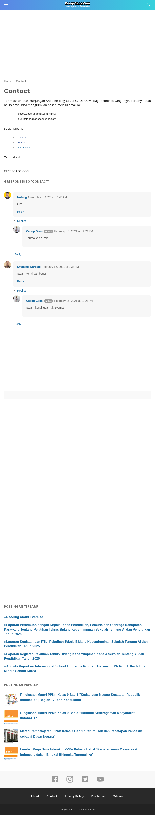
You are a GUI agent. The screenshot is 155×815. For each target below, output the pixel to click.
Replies (21, 221)
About (35, 796)
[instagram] (70, 782)
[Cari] (148, 6)
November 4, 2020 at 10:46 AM (47, 197)
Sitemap (118, 796)
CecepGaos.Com (86, 809)
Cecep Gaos (34, 231)
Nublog (22, 197)
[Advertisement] (77, 28)
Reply (20, 211)
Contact (51, 796)
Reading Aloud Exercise (24, 617)
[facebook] (55, 782)
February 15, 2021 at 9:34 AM (60, 266)
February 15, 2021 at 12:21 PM (73, 231)
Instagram (24, 147)
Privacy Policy (74, 796)
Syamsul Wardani (29, 266)
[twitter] (85, 782)
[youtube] (100, 782)
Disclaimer (98, 796)
